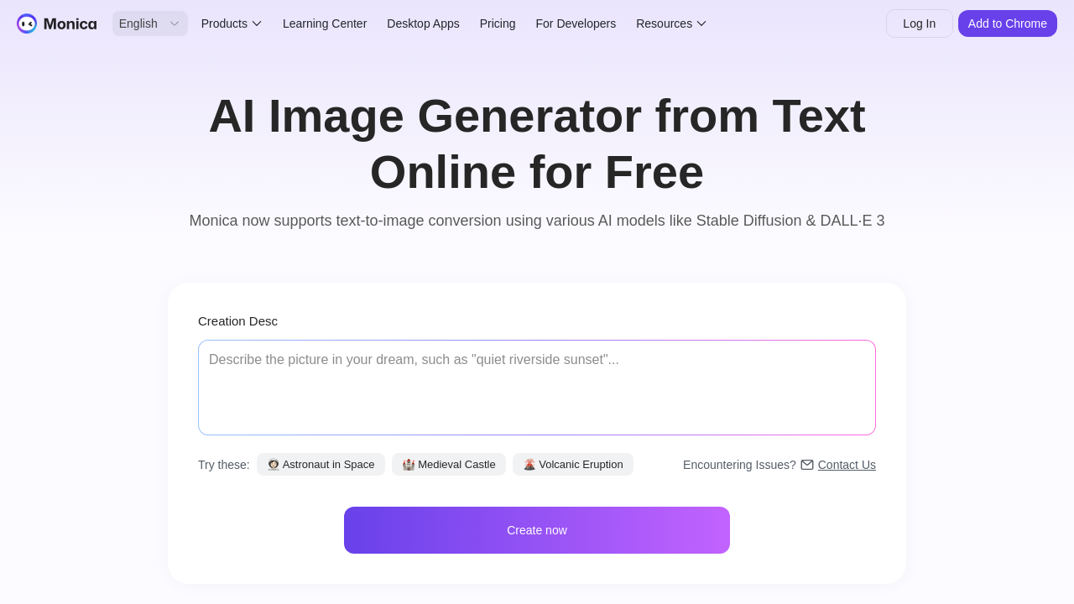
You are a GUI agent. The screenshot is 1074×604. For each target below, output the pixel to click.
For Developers (576, 23)
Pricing (498, 23)
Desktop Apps (423, 23)
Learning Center (325, 23)
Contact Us (847, 464)
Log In (919, 23)
